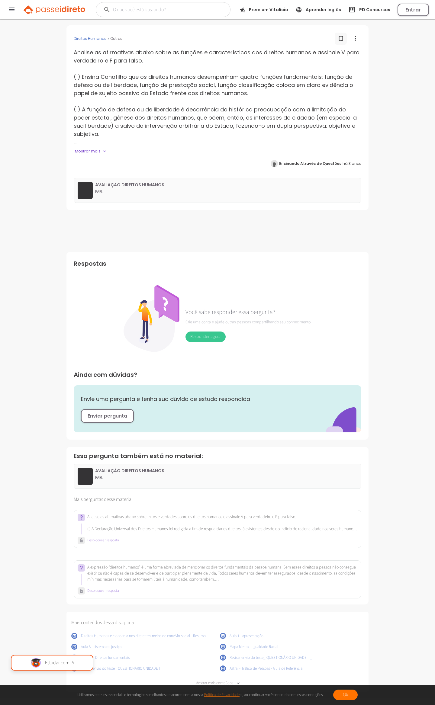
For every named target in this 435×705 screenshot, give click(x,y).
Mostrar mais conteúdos (217, 683)
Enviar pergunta (107, 415)
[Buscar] (160, 9)
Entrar (413, 9)
